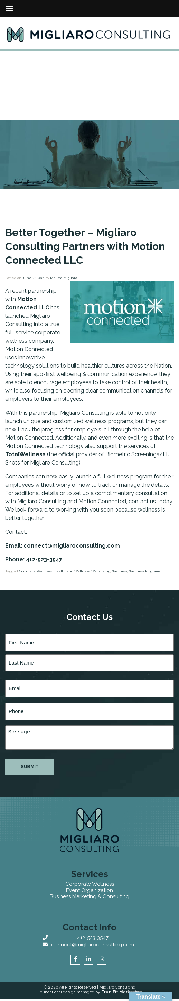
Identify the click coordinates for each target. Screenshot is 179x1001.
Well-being (100, 571)
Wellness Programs (144, 571)
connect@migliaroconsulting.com (92, 944)
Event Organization (89, 890)
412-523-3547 (93, 938)
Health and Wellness (72, 571)
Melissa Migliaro (63, 278)
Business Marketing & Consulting (89, 896)
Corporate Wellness (35, 571)
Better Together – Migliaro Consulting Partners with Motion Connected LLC (85, 246)
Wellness (119, 571)
